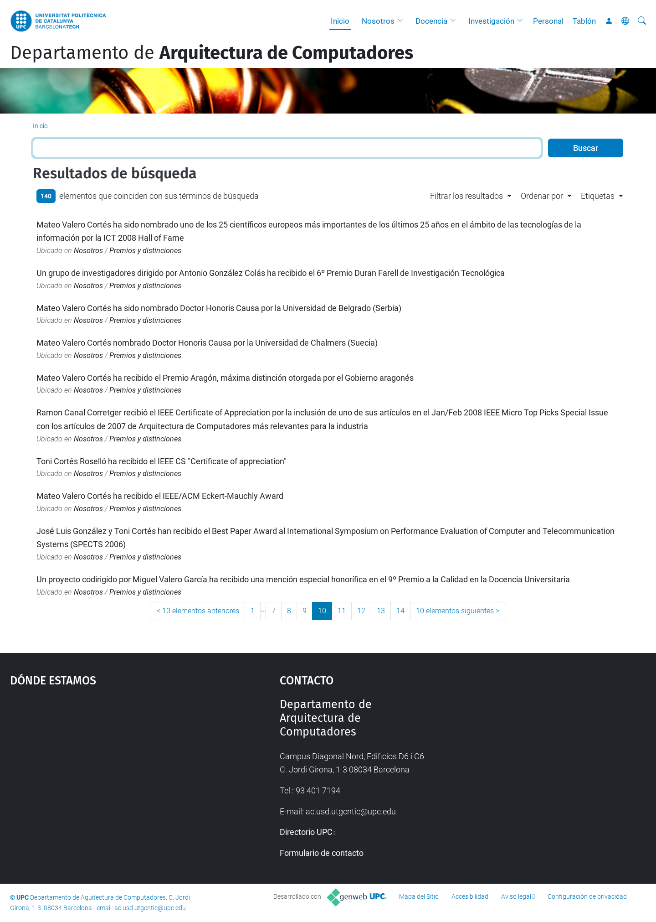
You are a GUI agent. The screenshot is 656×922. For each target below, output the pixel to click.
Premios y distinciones (145, 250)
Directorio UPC (306, 832)
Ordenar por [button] (542, 196)
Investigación (491, 21)
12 (361, 610)
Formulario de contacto (322, 853)
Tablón (584, 21)
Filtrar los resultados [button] (466, 196)
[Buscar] (642, 21)
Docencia (431, 21)
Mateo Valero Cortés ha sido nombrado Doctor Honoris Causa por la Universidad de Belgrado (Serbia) (218, 308)
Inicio (340, 21)
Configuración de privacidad (587, 896)
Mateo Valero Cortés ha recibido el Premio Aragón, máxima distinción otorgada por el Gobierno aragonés (225, 378)
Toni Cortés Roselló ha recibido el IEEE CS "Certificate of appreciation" (161, 461)
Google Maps (112, 766)
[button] (402, 21)
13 (381, 610)
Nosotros (378, 21)
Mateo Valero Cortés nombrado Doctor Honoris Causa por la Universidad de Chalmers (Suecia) (207, 342)
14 (400, 610)
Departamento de (211, 53)
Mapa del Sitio (419, 896)
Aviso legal (516, 896)
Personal (548, 21)
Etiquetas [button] (598, 196)
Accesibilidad (469, 896)
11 (342, 610)
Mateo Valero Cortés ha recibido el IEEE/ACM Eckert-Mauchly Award (159, 496)
